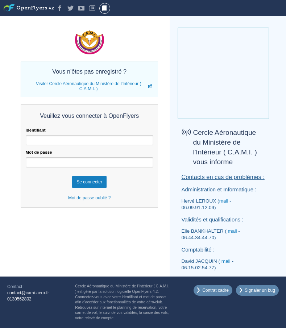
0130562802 (19, 299)
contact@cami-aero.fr (28, 292)
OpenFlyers (35, 8)
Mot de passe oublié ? (89, 197)
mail (223, 201)
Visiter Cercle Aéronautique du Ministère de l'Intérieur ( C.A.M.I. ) (88, 86)
